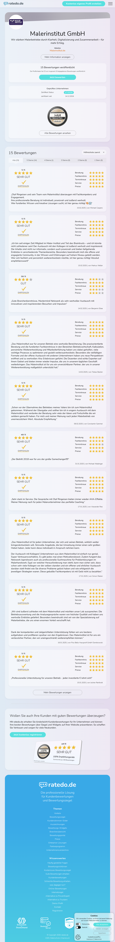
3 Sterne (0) (65, 160)
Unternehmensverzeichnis (57, 850)
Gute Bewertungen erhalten (57, 874)
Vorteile (57, 813)
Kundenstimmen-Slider (57, 820)
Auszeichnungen (57, 824)
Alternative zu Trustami (57, 899)
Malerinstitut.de (57, 50)
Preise (57, 839)
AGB (47, 938)
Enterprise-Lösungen (57, 842)
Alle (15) (15, 160)
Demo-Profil (57, 903)
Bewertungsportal (57, 835)
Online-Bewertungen (57, 888)
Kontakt (57, 907)
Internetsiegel (57, 892)
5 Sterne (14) (32, 160)
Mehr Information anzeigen (57, 57)
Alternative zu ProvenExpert (57, 896)
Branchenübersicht (58, 831)
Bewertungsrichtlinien (57, 866)
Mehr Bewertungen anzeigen (57, 692)
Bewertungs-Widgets (57, 828)
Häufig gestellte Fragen (57, 863)
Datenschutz (55, 938)
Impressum (65, 938)
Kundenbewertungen (58, 877)
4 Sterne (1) (48, 160)
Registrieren (57, 910)
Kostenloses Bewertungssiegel (57, 870)
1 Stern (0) (98, 160)
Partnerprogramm (57, 846)
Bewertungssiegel (57, 817)
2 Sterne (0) (82, 160)
